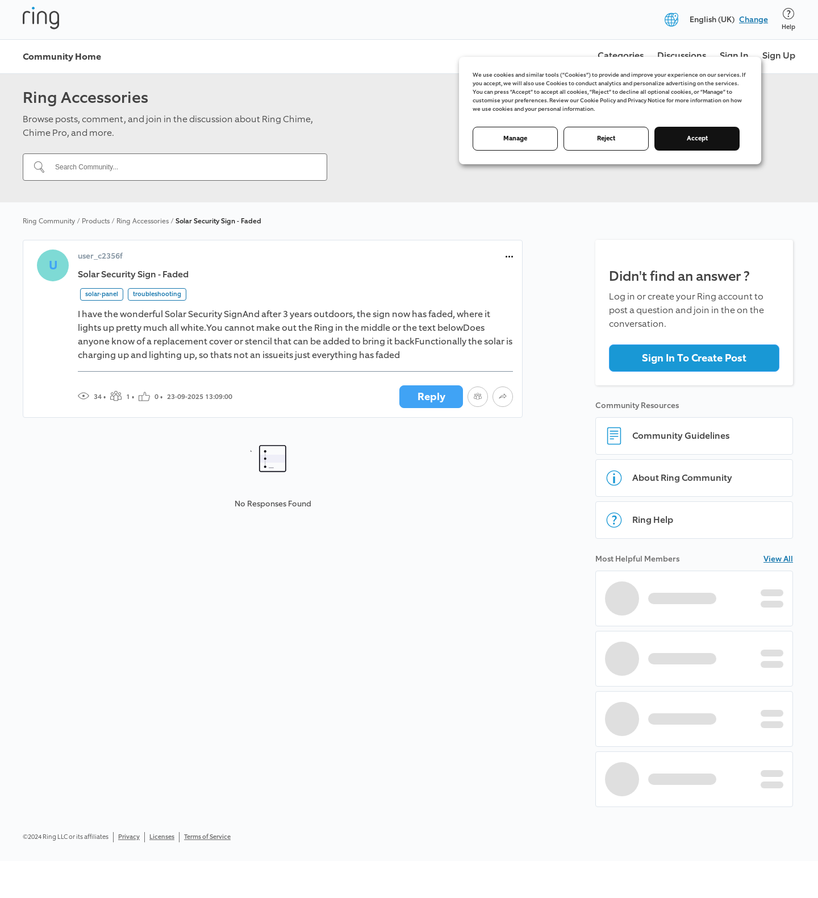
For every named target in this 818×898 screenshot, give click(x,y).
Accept (697, 138)
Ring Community (49, 221)
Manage (515, 138)
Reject (606, 138)
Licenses (161, 837)
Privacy (129, 837)
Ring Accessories (142, 221)
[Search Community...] (182, 167)
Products (96, 221)
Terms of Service (207, 837)
